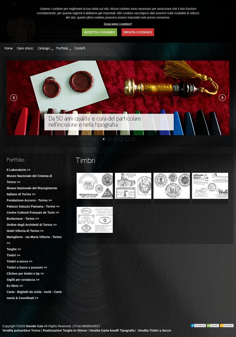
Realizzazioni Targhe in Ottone (65, 330)
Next (222, 97)
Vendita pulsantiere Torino (21, 330)
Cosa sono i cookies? (118, 24)
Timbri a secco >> (19, 261)
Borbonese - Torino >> (23, 218)
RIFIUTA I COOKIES (138, 32)
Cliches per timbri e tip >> (25, 273)
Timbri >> (13, 255)
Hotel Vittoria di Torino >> (25, 231)
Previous (13, 97)
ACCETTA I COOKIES (99, 32)
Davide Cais (34, 326)
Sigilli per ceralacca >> (23, 279)
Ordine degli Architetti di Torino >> (32, 224)
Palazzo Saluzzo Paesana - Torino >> (33, 206)
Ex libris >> (15, 286)
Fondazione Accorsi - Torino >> (29, 200)
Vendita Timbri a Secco (154, 330)
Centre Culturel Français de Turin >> (33, 212)
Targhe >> (14, 249)
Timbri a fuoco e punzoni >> (27, 267)
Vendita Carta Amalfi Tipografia (111, 330)
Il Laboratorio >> (19, 170)
